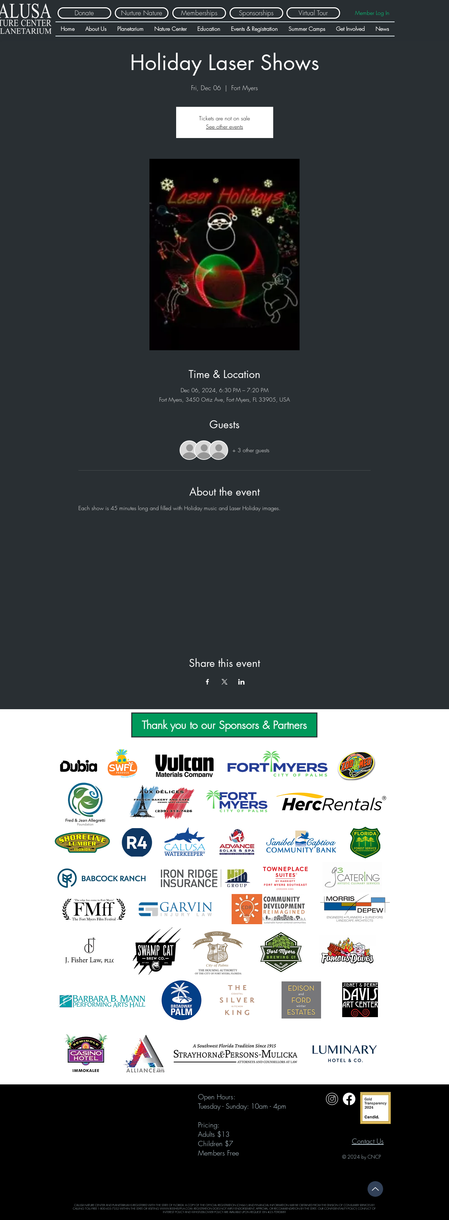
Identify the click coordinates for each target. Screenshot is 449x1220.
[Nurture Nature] (142, 13)
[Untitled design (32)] (332, 1099)
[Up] (375, 1189)
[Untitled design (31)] (349, 1099)
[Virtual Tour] (313, 13)
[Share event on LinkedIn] (241, 682)
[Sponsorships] (256, 13)
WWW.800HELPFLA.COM (176, 1208)
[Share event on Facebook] (207, 682)
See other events (224, 126)
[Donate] (84, 13)
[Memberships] (199, 13)
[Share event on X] (224, 682)
